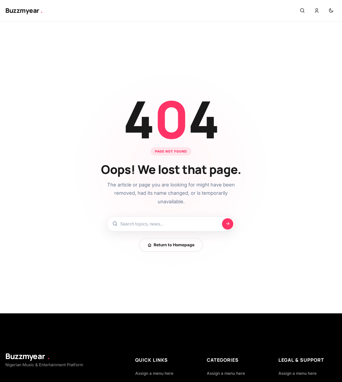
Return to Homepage (171, 244)
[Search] (227, 223)
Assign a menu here (154, 373)
